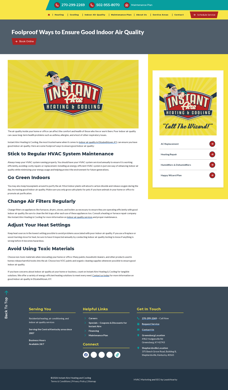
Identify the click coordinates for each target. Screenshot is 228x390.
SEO (158, 379)
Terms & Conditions (60, 381)
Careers (93, 318)
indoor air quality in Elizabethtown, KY (98, 142)
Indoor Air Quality (95, 15)
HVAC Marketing (142, 379)
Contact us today (100, 275)
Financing (94, 330)
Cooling (74, 15)
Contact (179, 15)
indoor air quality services (79, 217)
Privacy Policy (79, 381)
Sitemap (92, 381)
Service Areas (160, 15)
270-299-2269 (149, 318)
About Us (141, 15)
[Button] (69, 5)
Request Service (150, 324)
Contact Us (148, 329)
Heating (59, 15)
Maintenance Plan (121, 15)
